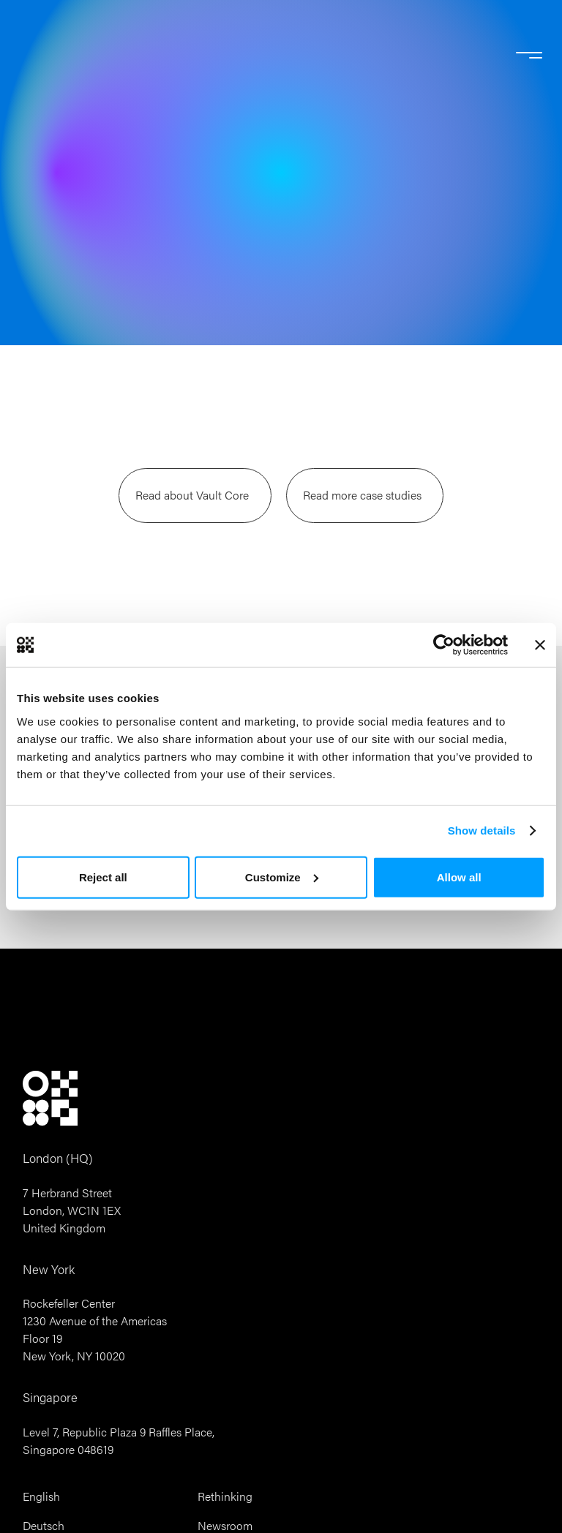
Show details (482, 830)
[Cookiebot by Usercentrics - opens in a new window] (444, 645)
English (41, 1496)
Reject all (103, 876)
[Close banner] (540, 645)
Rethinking (225, 1496)
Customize (281, 876)
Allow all (459, 876)
